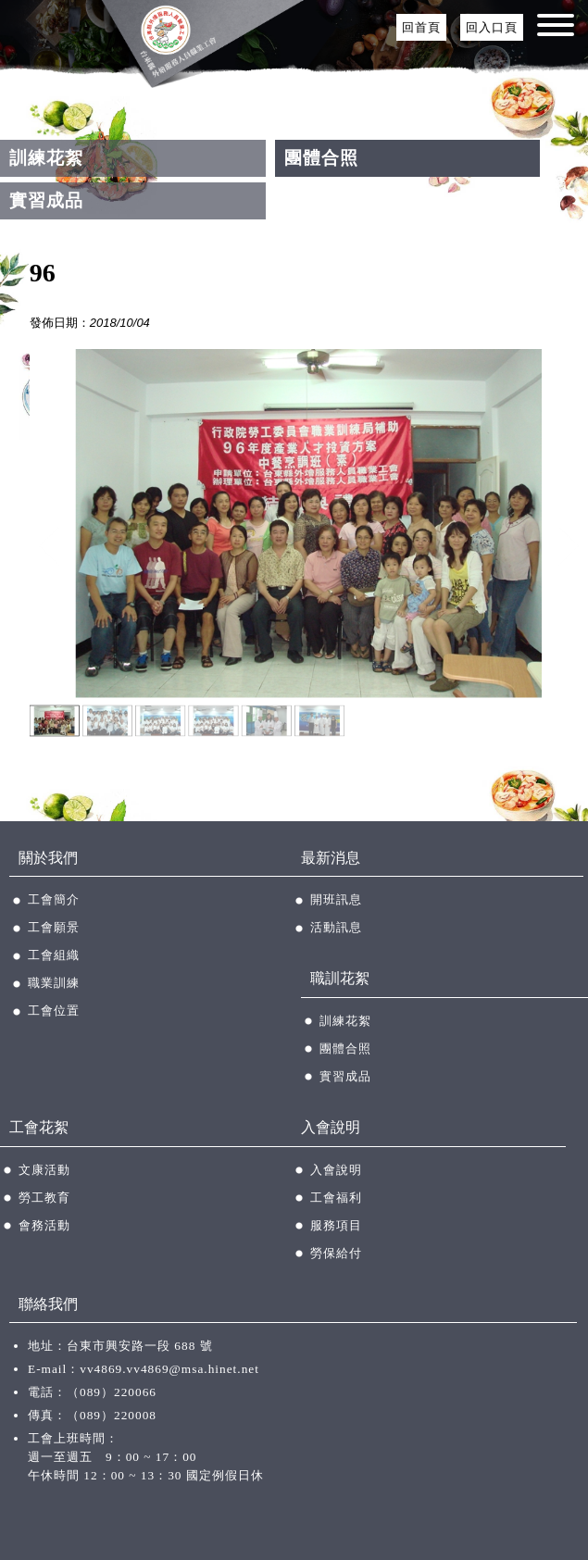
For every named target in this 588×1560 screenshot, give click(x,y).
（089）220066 (111, 1392)
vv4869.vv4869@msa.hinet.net (169, 1369)
